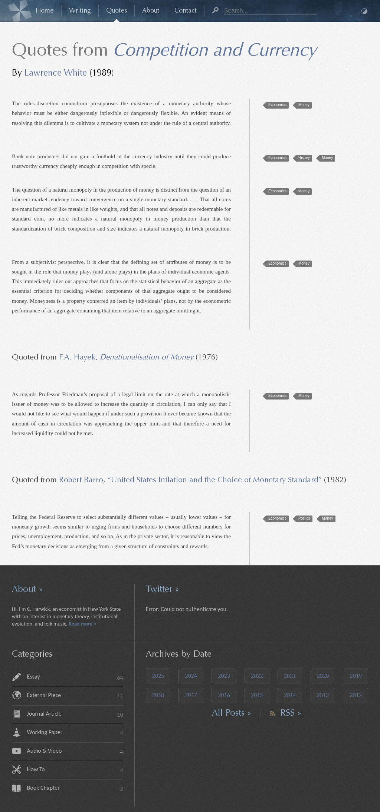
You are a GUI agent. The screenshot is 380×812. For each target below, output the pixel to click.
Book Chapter (75, 788)
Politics (304, 518)
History (304, 158)
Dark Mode (364, 11)
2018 (158, 695)
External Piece (75, 695)
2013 (323, 695)
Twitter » (162, 589)
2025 (158, 675)
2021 (290, 675)
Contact (185, 11)
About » (27, 589)
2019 (356, 675)
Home (45, 11)
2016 (224, 695)
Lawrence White (55, 73)
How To (75, 770)
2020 (323, 675)
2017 (191, 695)
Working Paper (75, 733)
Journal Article (75, 714)
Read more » (83, 623)
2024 (191, 675)
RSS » (291, 713)
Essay (75, 677)
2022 (257, 675)
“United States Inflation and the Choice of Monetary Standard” (215, 480)
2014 (290, 695)
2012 (356, 695)
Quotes (116, 11)
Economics (277, 105)
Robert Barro (81, 480)
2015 (257, 695)
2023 (224, 675)
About (150, 11)
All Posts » (232, 713)
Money (303, 105)
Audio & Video (75, 751)
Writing (80, 11)
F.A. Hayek (77, 358)
